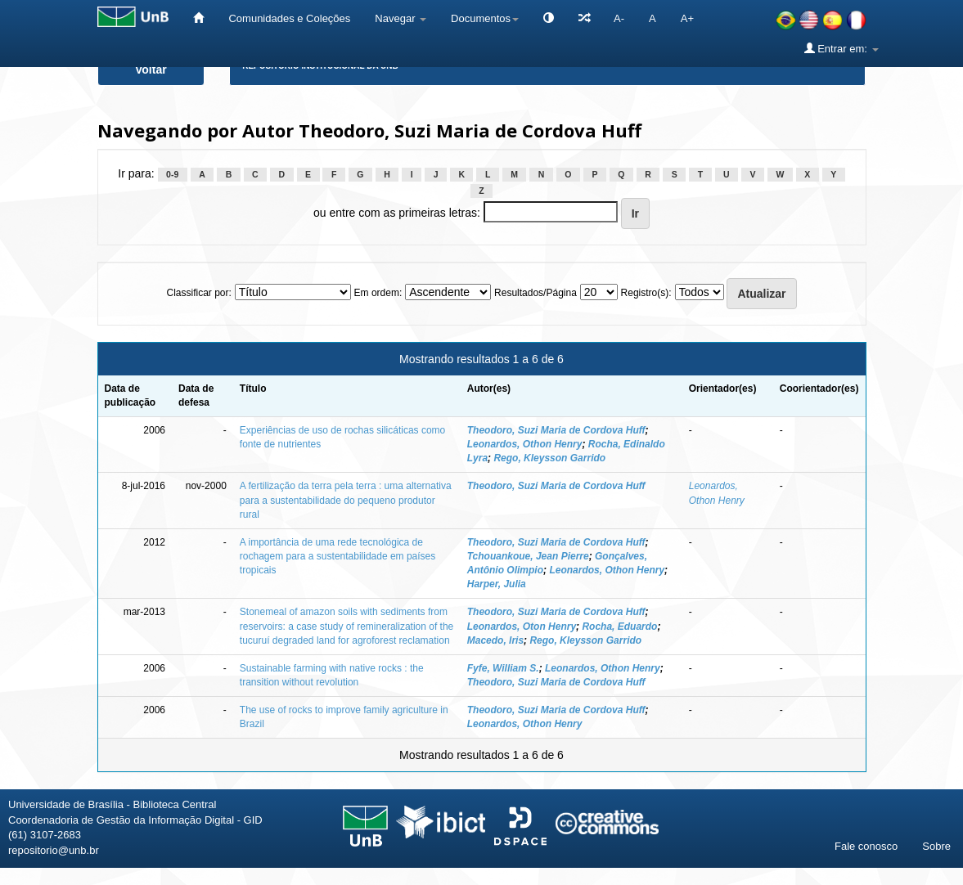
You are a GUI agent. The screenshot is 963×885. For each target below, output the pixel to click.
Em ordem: (378, 293)
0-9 (172, 174)
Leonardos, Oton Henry (521, 626)
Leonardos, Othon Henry (525, 444)
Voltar (151, 69)
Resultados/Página (535, 293)
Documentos (485, 18)
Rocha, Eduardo (619, 626)
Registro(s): (646, 293)
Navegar (400, 18)
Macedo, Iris (495, 640)
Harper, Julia (496, 584)
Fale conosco (866, 846)
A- (619, 18)
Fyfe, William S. (503, 668)
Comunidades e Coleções (289, 18)
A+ (687, 18)
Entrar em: (841, 48)
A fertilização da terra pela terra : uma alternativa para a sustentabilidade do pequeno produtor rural (346, 499)
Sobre (936, 846)
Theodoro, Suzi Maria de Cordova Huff (556, 430)
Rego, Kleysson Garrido (549, 458)
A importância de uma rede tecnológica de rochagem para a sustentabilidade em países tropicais (337, 556)
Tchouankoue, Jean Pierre (528, 556)
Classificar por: (198, 293)
